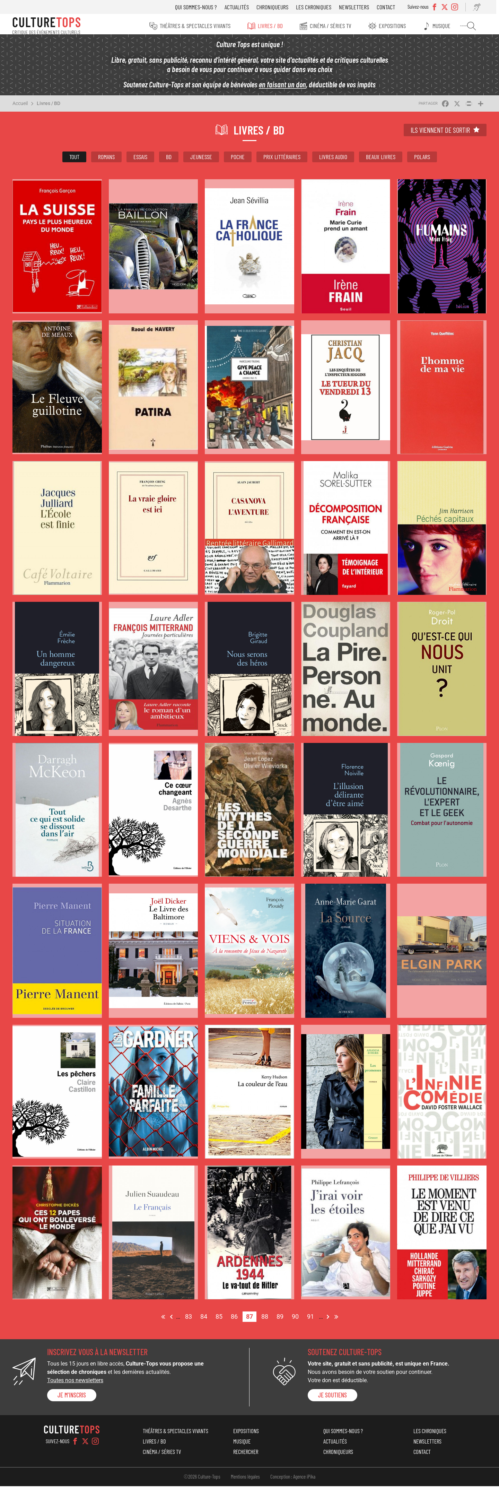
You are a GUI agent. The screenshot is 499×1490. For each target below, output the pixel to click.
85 (221, 1319)
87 (251, 1320)
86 (236, 1319)
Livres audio (333, 160)
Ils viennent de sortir (440, 133)
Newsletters (359, 7)
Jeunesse (201, 160)
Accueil (20, 107)
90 (297, 1319)
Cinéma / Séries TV (334, 25)
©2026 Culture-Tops (202, 1480)
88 (266, 1319)
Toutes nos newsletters (75, 1384)
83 (190, 1319)
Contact (391, 7)
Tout (74, 160)
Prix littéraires (281, 160)
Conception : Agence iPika (292, 1480)
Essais (140, 160)
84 (205, 1319)
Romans (106, 160)
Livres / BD (272, 25)
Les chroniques (318, 7)
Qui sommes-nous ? (201, 7)
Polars (422, 160)
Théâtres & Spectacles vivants (196, 25)
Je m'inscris (72, 1399)
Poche (238, 160)
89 (282, 1319)
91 (312, 1319)
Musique (446, 25)
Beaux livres (380, 160)
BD (169, 160)
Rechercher (475, 26)
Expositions (396, 25)
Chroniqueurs (278, 7)
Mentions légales (245, 1480)
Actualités (242, 7)
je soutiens (332, 1399)
